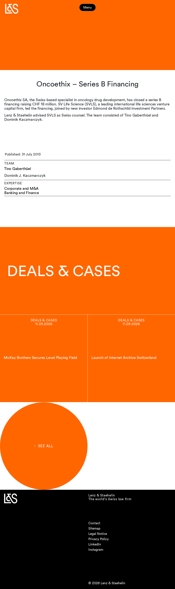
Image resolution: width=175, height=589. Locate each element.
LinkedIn (94, 544)
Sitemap (94, 528)
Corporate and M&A (21, 188)
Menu (87, 7)
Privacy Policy (98, 539)
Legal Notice (97, 534)
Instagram (95, 550)
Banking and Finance (21, 193)
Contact (94, 523)
